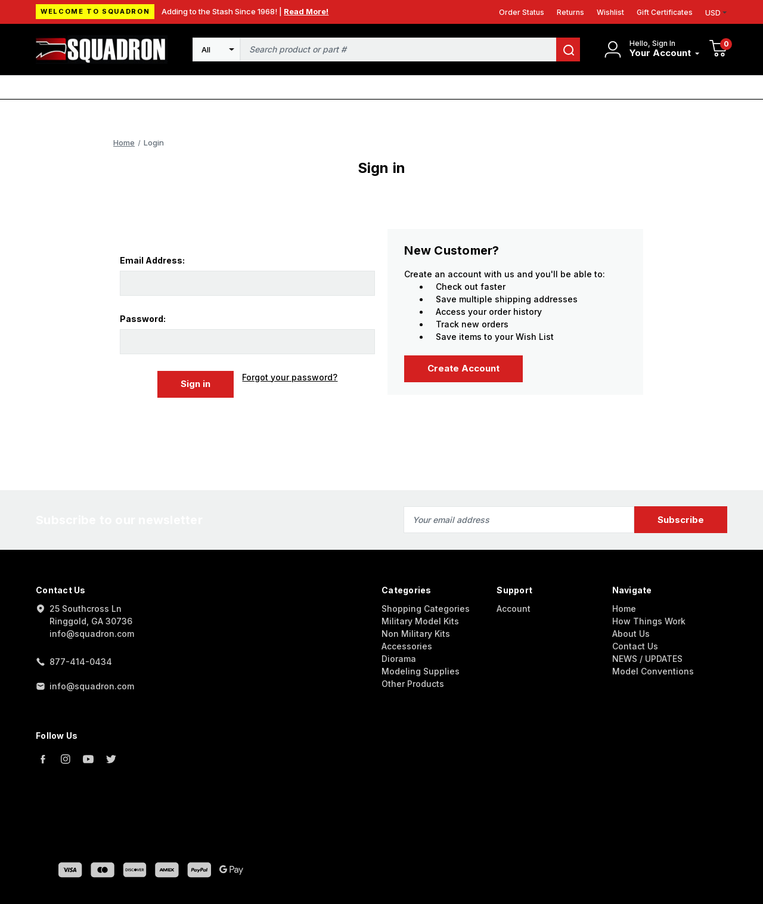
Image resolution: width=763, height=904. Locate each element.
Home (624, 608)
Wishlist (610, 12)
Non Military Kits (416, 634)
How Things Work (649, 621)
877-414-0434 (80, 662)
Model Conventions (653, 671)
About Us (631, 634)
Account (514, 608)
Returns (570, 12)
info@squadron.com (91, 686)
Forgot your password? (289, 377)
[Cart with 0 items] (718, 49)
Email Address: (152, 260)
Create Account (463, 368)
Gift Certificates (665, 12)
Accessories (407, 646)
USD (716, 12)
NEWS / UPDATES (647, 659)
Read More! (306, 11)
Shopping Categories (426, 608)
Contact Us (635, 646)
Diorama (399, 659)
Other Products (413, 684)
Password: (143, 319)
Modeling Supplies (421, 671)
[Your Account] (664, 53)
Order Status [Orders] (521, 12)
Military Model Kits (420, 621)
